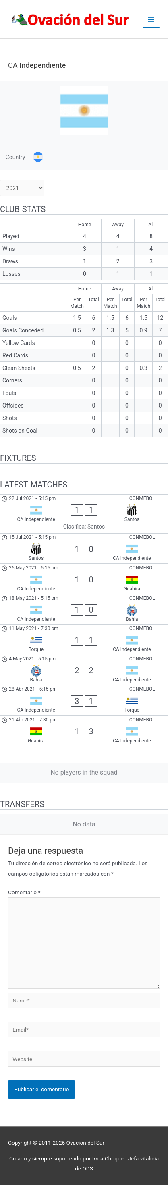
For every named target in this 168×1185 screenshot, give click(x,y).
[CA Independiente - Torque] (84, 700)
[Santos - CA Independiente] (84, 548)
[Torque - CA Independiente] (84, 640)
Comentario (24, 892)
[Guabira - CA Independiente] (84, 731)
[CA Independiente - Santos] (84, 514)
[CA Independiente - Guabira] (84, 579)
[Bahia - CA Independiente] (84, 670)
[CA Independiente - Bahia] (84, 609)
